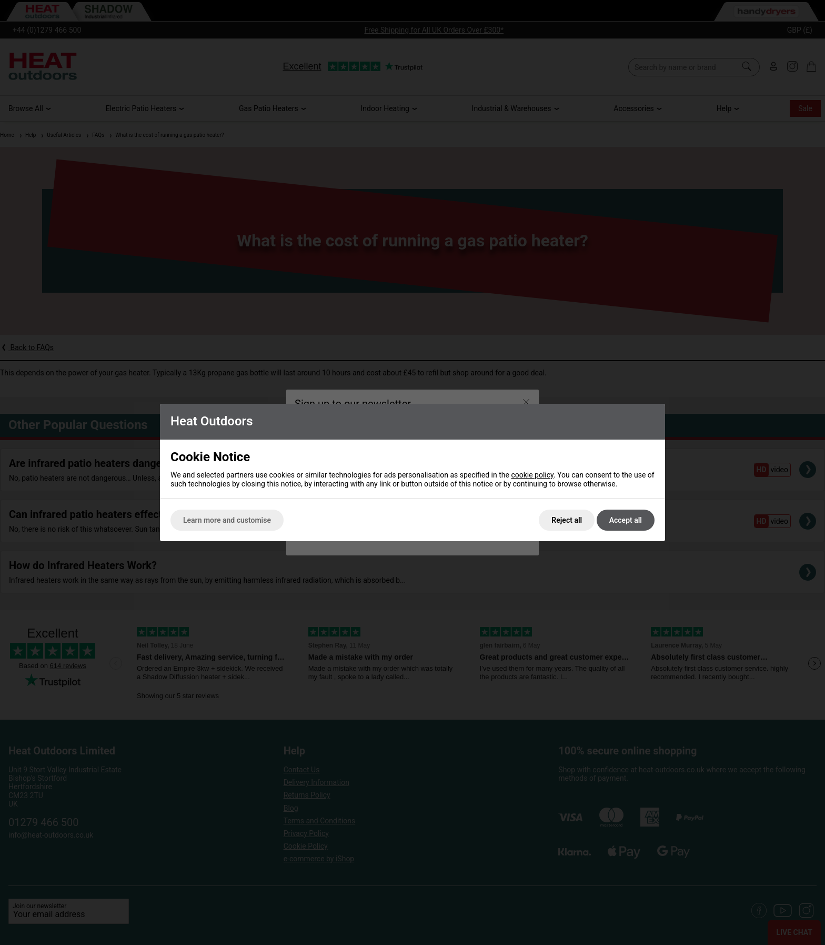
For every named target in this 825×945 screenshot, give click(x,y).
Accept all (625, 520)
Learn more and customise (227, 520)
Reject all (566, 520)
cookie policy (532, 475)
